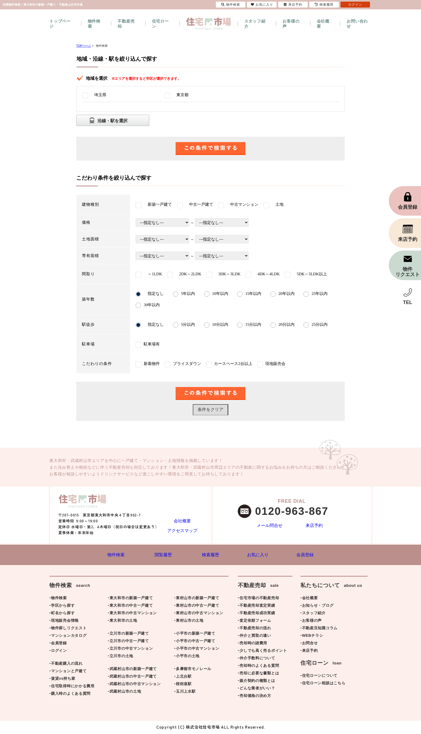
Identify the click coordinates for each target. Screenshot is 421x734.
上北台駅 (184, 677)
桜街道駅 (184, 685)
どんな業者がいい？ (257, 689)
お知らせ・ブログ (318, 606)
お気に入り (262, 4)
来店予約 (314, 526)
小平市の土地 (187, 657)
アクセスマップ (182, 530)
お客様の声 (290, 23)
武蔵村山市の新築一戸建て (133, 670)
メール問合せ (269, 526)
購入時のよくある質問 (70, 694)
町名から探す (63, 614)
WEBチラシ (312, 636)
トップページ (60, 23)
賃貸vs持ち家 (63, 679)
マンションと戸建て (68, 672)
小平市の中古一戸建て (195, 642)
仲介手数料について (257, 659)
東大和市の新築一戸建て (131, 599)
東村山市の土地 (190, 621)
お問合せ (310, 644)
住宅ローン (160, 23)
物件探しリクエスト (68, 629)
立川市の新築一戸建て (129, 634)
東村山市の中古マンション (199, 614)
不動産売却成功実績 (257, 614)
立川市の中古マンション (131, 649)
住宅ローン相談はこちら (324, 684)
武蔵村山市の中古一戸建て (133, 677)
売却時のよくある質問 (259, 666)
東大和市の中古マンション (133, 614)
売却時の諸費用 (253, 644)
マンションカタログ (68, 636)
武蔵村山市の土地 (125, 692)
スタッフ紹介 (255, 23)
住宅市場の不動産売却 (259, 599)
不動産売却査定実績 (257, 606)
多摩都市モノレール (193, 670)
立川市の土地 (121, 657)
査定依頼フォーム (255, 621)
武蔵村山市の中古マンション (135, 685)
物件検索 (94, 23)
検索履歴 (324, 4)
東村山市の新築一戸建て (197, 599)
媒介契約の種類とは (257, 681)
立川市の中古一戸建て (129, 642)
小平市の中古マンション (197, 649)
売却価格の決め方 (255, 697)
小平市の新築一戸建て (195, 634)
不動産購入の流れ (67, 664)
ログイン (59, 651)
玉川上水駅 (186, 692)
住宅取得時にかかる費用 (73, 687)
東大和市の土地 (123, 621)
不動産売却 (126, 23)
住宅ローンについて (319, 676)
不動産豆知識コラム (319, 629)
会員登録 (59, 644)
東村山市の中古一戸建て (197, 606)
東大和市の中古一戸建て (131, 606)
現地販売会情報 (65, 621)
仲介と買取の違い (255, 636)
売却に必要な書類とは (259, 674)
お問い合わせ (357, 23)
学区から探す (63, 606)
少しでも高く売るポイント (263, 651)
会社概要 (323, 23)
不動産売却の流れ (255, 629)
